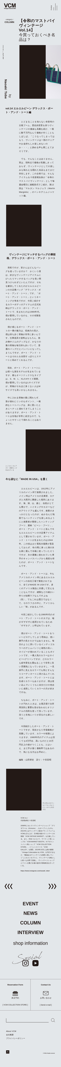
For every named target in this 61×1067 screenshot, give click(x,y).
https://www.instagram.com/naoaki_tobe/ (35, 871)
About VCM (11, 1031)
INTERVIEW (30, 932)
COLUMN (30, 923)
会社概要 (10, 1035)
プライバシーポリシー (15, 1038)
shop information (30, 943)
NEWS (30, 913)
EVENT (30, 903)
